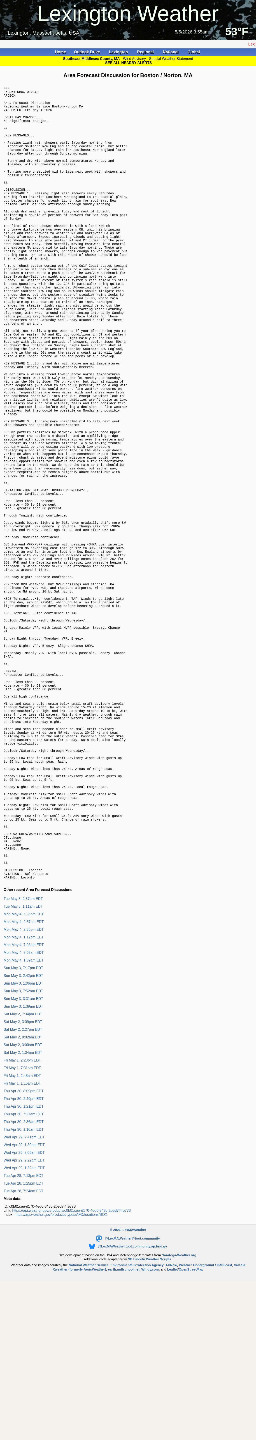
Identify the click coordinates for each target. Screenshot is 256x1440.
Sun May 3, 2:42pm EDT (23, 1126)
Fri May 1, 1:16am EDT (22, 1233)
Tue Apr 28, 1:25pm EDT (23, 1333)
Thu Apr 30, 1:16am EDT (24, 1279)
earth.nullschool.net (124, 1419)
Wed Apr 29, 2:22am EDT (24, 1310)
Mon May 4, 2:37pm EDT (24, 1072)
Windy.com (150, 1419)
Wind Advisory (135, 59)
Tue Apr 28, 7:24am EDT (23, 1341)
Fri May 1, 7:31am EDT (22, 1218)
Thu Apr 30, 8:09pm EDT (24, 1241)
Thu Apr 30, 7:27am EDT (24, 1264)
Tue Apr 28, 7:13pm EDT (23, 1326)
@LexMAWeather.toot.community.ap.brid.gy (128, 1396)
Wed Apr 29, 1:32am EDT (24, 1318)
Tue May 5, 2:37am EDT (23, 1049)
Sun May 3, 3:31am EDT (23, 1149)
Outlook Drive (87, 52)
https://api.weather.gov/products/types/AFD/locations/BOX (60, 1364)
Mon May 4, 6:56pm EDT (24, 1064)
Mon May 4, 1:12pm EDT (24, 1087)
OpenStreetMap (191, 1419)
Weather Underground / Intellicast (205, 1415)
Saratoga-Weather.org (179, 1405)
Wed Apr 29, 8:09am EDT (24, 1302)
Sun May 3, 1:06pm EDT (23, 1133)
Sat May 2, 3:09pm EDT (23, 1172)
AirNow (171, 1415)
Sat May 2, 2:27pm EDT (23, 1179)
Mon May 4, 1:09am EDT (24, 1110)
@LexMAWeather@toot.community (128, 1388)
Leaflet (172, 1419)
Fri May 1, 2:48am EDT (22, 1226)
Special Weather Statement (171, 59)
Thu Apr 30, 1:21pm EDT (24, 1256)
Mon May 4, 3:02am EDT (24, 1102)
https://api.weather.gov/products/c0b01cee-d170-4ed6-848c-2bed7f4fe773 (71, 1360)
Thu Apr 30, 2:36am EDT (24, 1272)
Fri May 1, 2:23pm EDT (22, 1210)
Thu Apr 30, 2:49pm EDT (24, 1249)
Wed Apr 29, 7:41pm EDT (24, 1287)
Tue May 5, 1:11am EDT (23, 1056)
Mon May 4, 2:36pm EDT (24, 1079)
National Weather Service (88, 1415)
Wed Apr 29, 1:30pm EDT (24, 1295)
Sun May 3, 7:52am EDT (23, 1141)
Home (60, 52)
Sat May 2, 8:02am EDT (23, 1187)
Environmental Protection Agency (137, 1415)
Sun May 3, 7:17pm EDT (23, 1118)
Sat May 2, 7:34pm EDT (23, 1164)
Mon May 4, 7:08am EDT (24, 1095)
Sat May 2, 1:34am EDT (23, 1202)
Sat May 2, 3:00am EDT (23, 1195)
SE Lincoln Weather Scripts (149, 1409)
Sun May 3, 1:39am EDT (23, 1156)
